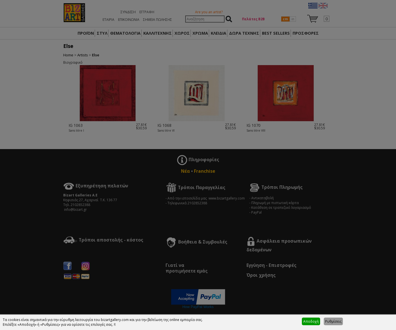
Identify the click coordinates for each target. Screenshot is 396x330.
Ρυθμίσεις (333, 321)
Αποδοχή (311, 321)
